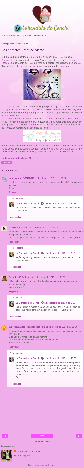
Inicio (42, 436)
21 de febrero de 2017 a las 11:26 (49, 277)
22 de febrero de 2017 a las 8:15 (59, 303)
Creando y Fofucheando (21, 277)
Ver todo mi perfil (22, 455)
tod (46, 151)
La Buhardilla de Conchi (28, 203)
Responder (14, 192)
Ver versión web (41, 441)
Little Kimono (73, 118)
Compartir (7, 163)
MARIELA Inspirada (18, 227)
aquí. (7, 109)
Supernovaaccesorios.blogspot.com (27, 327)
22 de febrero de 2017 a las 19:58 (60, 358)
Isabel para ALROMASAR (21, 178)
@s (11, 60)
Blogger (51, 465)
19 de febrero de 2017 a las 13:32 (50, 178)
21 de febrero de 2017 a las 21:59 (61, 327)
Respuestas (17, 198)
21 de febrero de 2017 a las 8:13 (44, 227)
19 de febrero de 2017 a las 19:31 (60, 203)
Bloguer (5, 60)
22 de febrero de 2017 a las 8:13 (59, 253)
